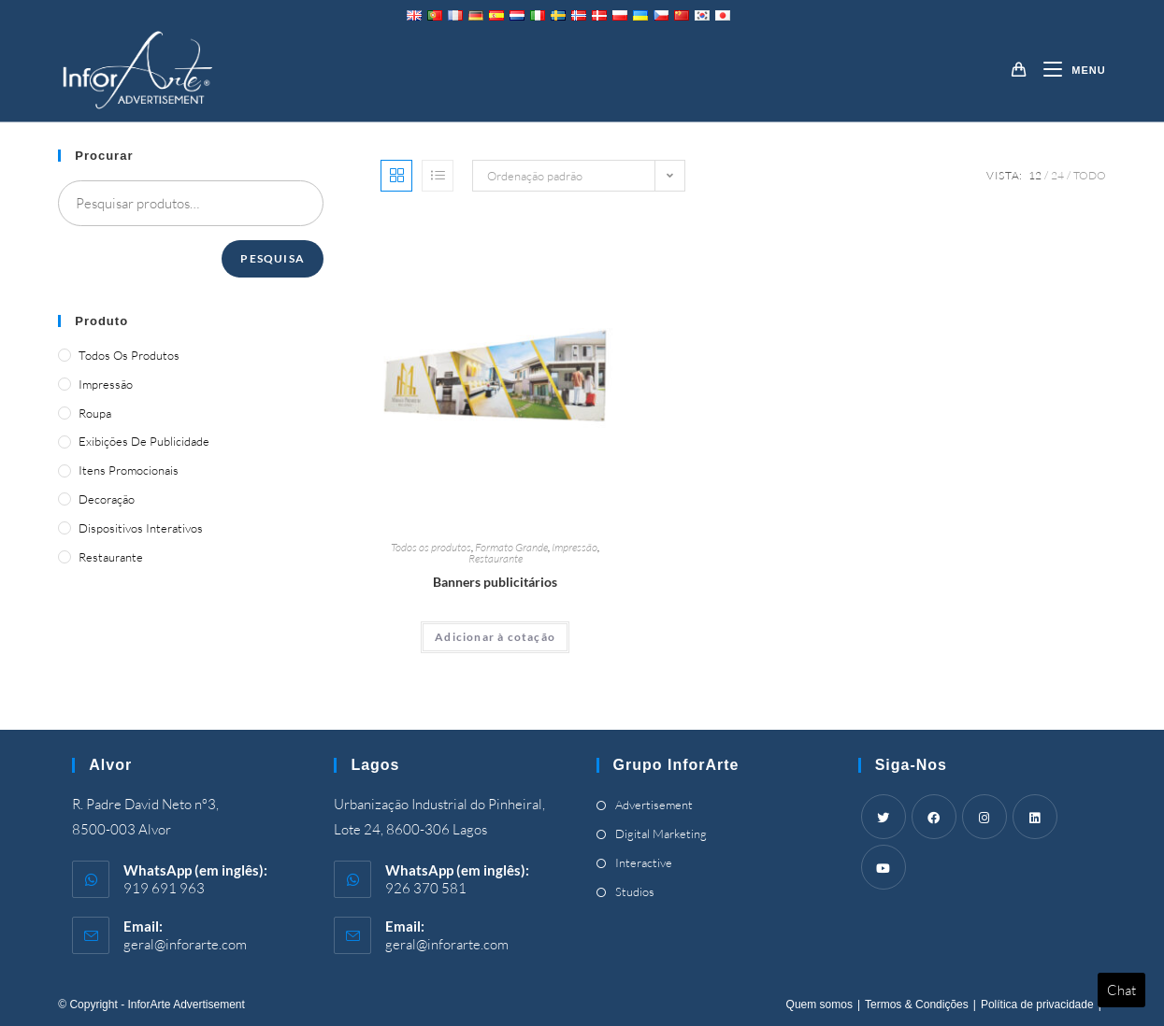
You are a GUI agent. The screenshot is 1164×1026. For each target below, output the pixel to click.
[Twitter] (883, 816)
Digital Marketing (661, 833)
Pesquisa (272, 258)
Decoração (107, 499)
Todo (1089, 175)
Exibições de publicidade (144, 441)
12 (1035, 175)
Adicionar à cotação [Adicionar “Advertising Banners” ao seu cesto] (495, 637)
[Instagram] (984, 816)
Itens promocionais (129, 470)
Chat (1121, 990)
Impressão (574, 547)
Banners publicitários (495, 582)
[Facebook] (934, 816)
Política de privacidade (1037, 1004)
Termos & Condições (917, 1004)
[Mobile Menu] (1067, 70)
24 (1057, 175)
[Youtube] (883, 867)
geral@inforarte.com (185, 944)
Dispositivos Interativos (141, 527)
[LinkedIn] (1035, 816)
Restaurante (495, 558)
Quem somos (819, 1004)
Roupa (95, 413)
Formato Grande (511, 547)
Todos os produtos (431, 547)
